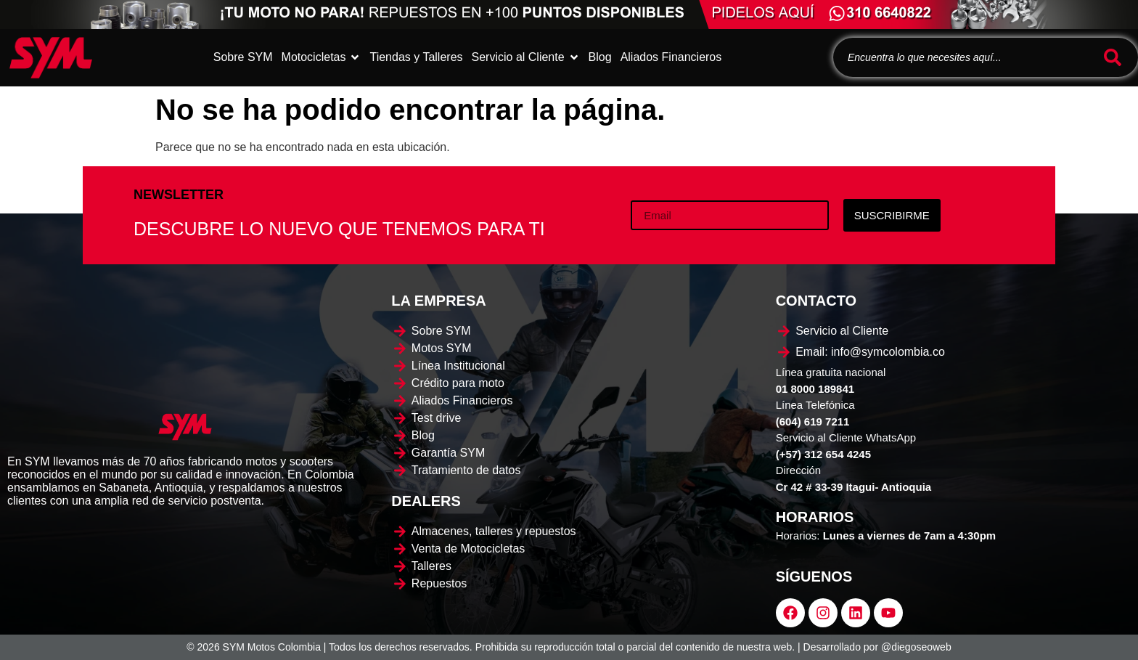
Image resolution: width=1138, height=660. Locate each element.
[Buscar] (1115, 57)
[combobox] (965, 57)
